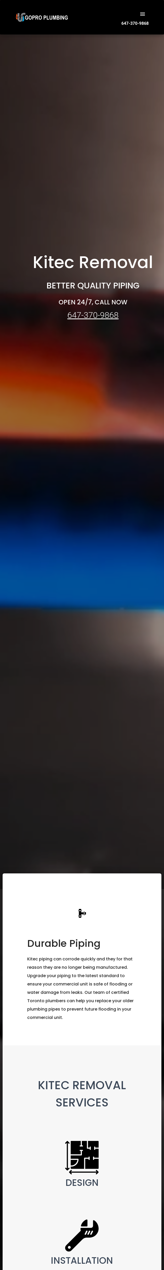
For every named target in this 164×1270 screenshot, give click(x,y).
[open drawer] (142, 14)
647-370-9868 (92, 315)
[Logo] (41, 21)
